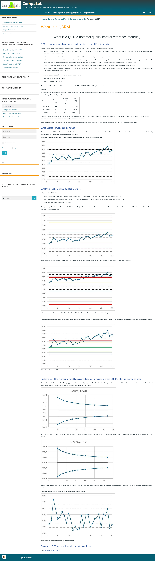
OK (4, 153)
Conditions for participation (12, 60)
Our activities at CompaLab (12, 23)
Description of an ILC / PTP (12, 50)
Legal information (9, 30)
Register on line (89, 13)
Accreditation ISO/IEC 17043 (13, 26)
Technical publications (10, 67)
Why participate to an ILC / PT (13, 53)
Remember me (8, 143)
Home (47, 13)
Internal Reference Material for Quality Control (66, 19)
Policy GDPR (7, 33)
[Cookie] (4, 557)
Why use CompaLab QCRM (12, 113)
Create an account (7, 148)
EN (150, 13)
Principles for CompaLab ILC (13, 57)
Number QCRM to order (11, 117)
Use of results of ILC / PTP (12, 64)
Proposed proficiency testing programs (65, 13)
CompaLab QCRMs (10, 110)
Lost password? (17, 148)
